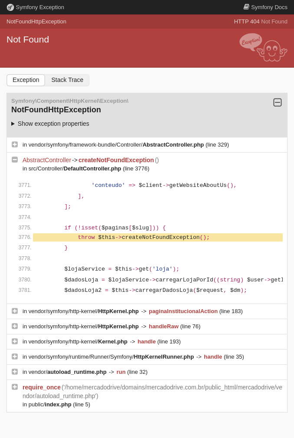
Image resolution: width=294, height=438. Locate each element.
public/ (51, 404)
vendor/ (68, 372)
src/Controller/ (76, 168)
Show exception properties (53, 123)
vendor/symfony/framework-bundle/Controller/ (117, 144)
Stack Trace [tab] (67, 79)
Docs (265, 7)
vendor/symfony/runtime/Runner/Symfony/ (112, 356)
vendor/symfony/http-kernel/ (84, 311)
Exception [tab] (26, 79)
